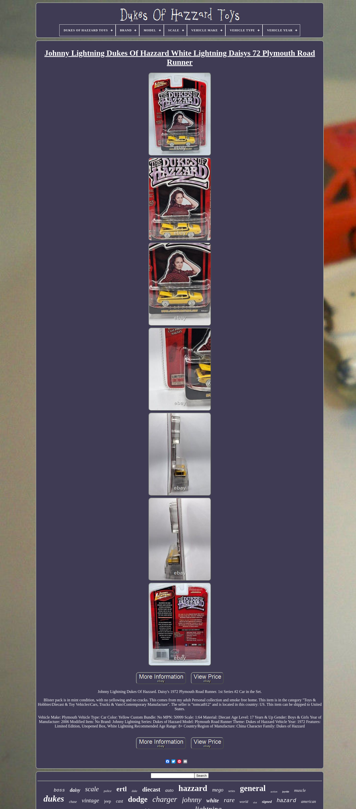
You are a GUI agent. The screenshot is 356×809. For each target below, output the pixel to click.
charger (165, 799)
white (212, 800)
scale (92, 789)
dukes (54, 799)
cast (119, 801)
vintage (90, 800)
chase (73, 802)
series (231, 791)
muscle (300, 790)
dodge (137, 799)
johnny (191, 800)
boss (59, 790)
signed (267, 802)
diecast (151, 789)
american (308, 801)
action (274, 791)
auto (169, 790)
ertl (121, 789)
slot (255, 802)
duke (134, 791)
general (252, 788)
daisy (75, 790)
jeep (107, 801)
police (108, 791)
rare (229, 800)
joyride (285, 791)
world (244, 802)
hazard (286, 801)
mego (217, 790)
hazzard (192, 788)
